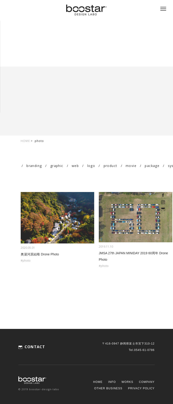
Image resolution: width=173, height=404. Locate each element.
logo (91, 166)
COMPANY (147, 382)
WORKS (127, 382)
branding (34, 166)
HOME (25, 141)
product (110, 166)
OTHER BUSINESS (108, 388)
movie (131, 166)
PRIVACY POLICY (141, 388)
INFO (112, 382)
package (152, 166)
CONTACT (35, 346)
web (75, 166)
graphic (56, 166)
